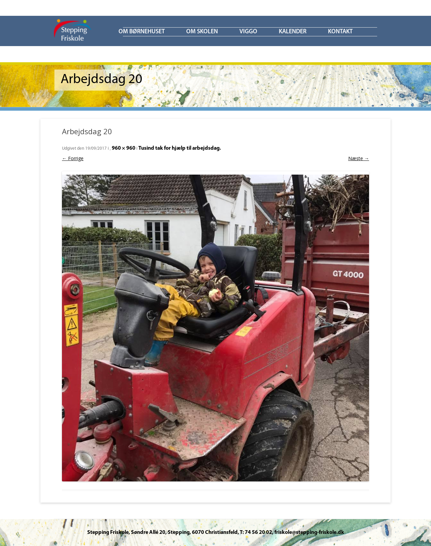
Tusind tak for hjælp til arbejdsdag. (179, 148)
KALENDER (292, 32)
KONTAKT (340, 32)
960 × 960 (123, 148)
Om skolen (202, 32)
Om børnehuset (142, 32)
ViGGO (248, 32)
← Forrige (73, 158)
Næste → (358, 158)
